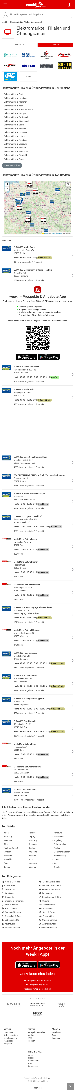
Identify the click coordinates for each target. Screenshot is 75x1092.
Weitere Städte (11, 165)
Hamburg (7, 836)
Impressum (33, 1066)
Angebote (19, 45)
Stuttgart (6, 852)
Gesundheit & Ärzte (12, 916)
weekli (4, 22)
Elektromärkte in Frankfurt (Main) (17, 109)
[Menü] (5, 5)
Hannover (32, 833)
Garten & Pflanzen (11, 912)
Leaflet (45, 233)
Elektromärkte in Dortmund (15, 117)
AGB (30, 1063)
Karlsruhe (57, 833)
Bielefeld (31, 855)
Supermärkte (46, 916)
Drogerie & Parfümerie (13, 901)
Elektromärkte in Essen (13, 125)
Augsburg (57, 840)
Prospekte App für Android (37, 980)
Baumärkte (8, 889)
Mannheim (32, 863)
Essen (5, 863)
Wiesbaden (58, 836)
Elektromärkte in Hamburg (14, 98)
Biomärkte (8, 893)
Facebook (56, 1032)
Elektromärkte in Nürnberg (14, 140)
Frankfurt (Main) (10, 848)
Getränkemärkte (10, 920)
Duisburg (31, 844)
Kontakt (31, 1041)
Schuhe (44, 901)
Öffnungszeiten (11, 1035)
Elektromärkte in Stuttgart (14, 113)
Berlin (44, 7)
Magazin (8, 1043)
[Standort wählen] (69, 5)
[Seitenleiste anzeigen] (70, 1086)
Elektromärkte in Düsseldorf (15, 121)
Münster (31, 867)
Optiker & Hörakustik (50, 885)
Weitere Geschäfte (48, 927)
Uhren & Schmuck (48, 920)
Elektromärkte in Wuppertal (15, 151)
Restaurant (45, 893)
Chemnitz (57, 859)
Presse (31, 1058)
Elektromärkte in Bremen (14, 128)
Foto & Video (9, 908)
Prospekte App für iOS (37, 985)
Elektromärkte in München (14, 102)
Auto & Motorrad (11, 882)
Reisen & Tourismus (49, 889)
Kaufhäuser (8, 924)
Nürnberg (32, 840)
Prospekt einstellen (36, 1032)
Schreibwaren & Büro (50, 897)
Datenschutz (33, 1060)
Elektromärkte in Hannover (15, 132)
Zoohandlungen (47, 924)
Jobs (30, 1055)
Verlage (31, 1035)
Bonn (30, 859)
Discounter (8, 897)
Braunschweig (59, 855)
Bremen (6, 867)
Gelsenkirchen (59, 844)
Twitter (55, 1035)
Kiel (54, 863)
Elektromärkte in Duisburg (14, 144)
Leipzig (31, 836)
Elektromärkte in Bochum (14, 147)
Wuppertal (32, 852)
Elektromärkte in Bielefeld (14, 155)
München (7, 840)
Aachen (56, 848)
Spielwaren (45, 908)
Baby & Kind (8, 885)
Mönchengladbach (61, 852)
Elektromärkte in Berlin (13, 94)
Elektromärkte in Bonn (12, 159)
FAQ (30, 1038)
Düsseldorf (7, 859)
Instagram (56, 1038)
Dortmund (7, 855)
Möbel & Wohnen (11, 927)
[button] (68, 184)
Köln (5, 844)
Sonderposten (47, 904)
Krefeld (56, 867)
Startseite (8, 1032)
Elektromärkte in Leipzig (13, 136)
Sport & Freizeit (47, 912)
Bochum (31, 848)
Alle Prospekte (10, 1038)
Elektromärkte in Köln (12, 106)
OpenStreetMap (57, 233)
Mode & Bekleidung (49, 882)
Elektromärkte (10, 904)
